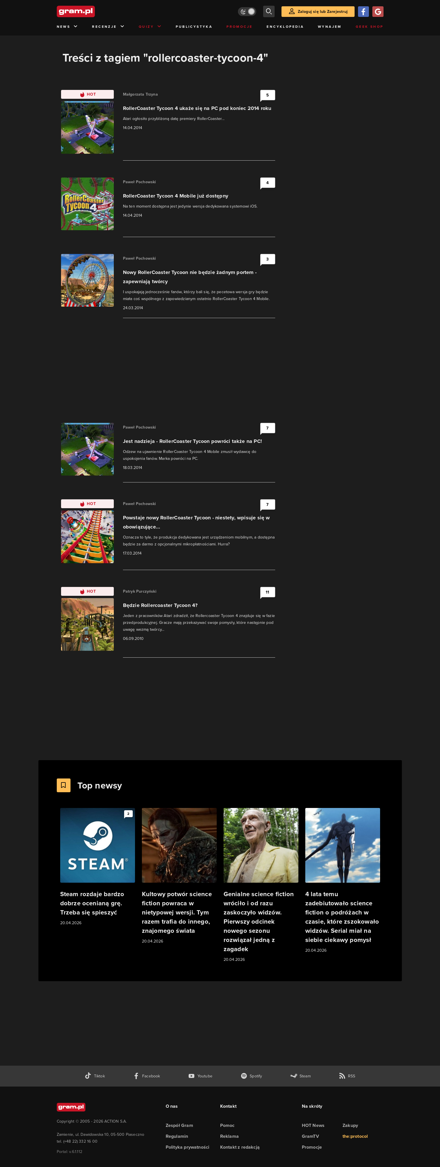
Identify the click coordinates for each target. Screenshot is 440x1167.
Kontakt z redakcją (240, 1147)
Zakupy (350, 1125)
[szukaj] (269, 11)
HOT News (313, 1125)
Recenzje (108, 26)
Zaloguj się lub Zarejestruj (323, 12)
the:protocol (355, 1136)
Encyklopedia (285, 26)
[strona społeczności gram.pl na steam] (300, 1076)
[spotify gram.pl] (251, 1076)
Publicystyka (194, 26)
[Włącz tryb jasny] (247, 11)
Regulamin (177, 1136)
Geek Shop (370, 26)
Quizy (150, 26)
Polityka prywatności (188, 1147)
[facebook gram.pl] (146, 1076)
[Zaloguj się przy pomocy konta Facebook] (363, 11)
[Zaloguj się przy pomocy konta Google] (377, 11)
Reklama (229, 1136)
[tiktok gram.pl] (95, 1076)
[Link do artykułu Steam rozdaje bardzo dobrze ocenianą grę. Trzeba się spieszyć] (97, 867)
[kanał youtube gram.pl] (200, 1076)
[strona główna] (90, 11)
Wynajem (330, 26)
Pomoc (227, 1125)
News (67, 26)
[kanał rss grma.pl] (347, 1076)
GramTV (310, 1136)
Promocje (239, 26)
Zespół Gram (179, 1125)
